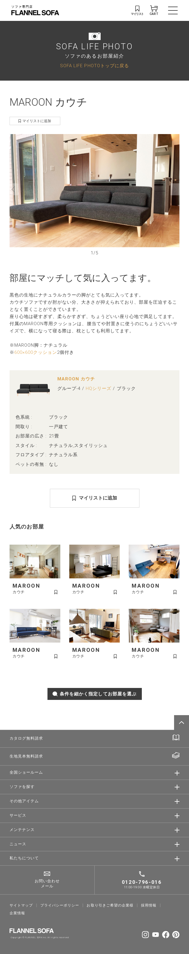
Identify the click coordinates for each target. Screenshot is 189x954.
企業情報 (17, 913)
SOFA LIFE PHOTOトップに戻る (94, 65)
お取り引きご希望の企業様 (110, 905)
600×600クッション (35, 352)
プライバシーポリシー (59, 905)
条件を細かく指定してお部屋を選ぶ (94, 694)
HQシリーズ (98, 388)
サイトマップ (21, 905)
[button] (14, 189)
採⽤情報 (148, 905)
